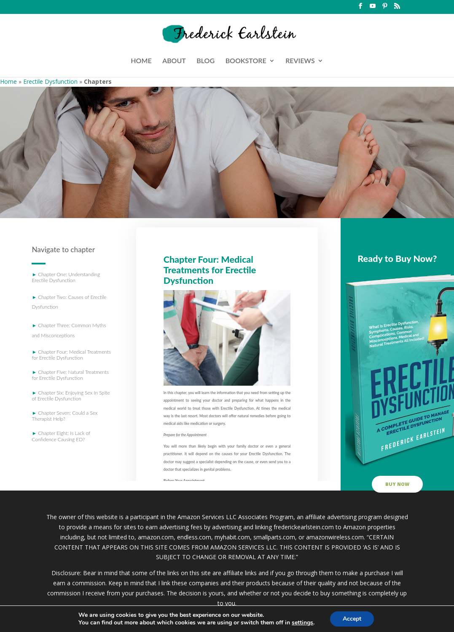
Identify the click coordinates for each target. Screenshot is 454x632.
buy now (397, 484)
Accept (352, 619)
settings (302, 623)
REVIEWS (300, 61)
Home (8, 81)
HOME (141, 61)
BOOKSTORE (246, 61)
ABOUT (174, 61)
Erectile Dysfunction (50, 81)
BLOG (205, 61)
